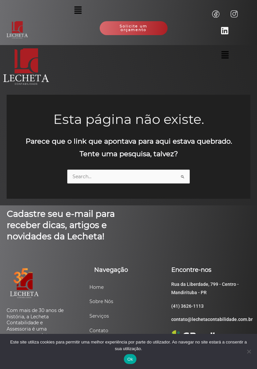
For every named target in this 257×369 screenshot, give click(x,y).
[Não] (248, 351)
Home (96, 287)
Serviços (99, 316)
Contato (98, 330)
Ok (130, 359)
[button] (77, 10)
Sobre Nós (101, 301)
